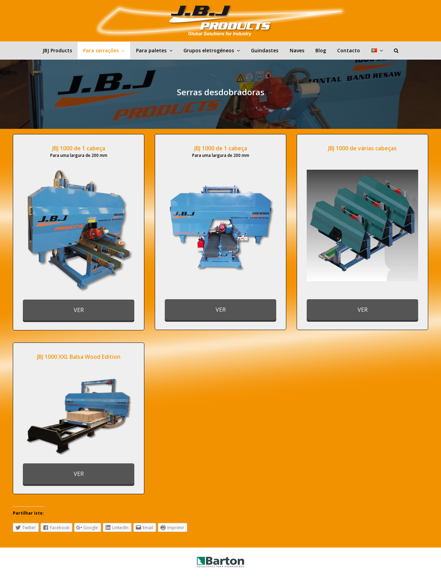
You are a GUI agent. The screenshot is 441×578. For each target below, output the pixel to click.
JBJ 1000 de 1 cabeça (78, 148)
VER (79, 310)
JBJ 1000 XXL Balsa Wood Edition (78, 357)
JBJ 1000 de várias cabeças (362, 148)
